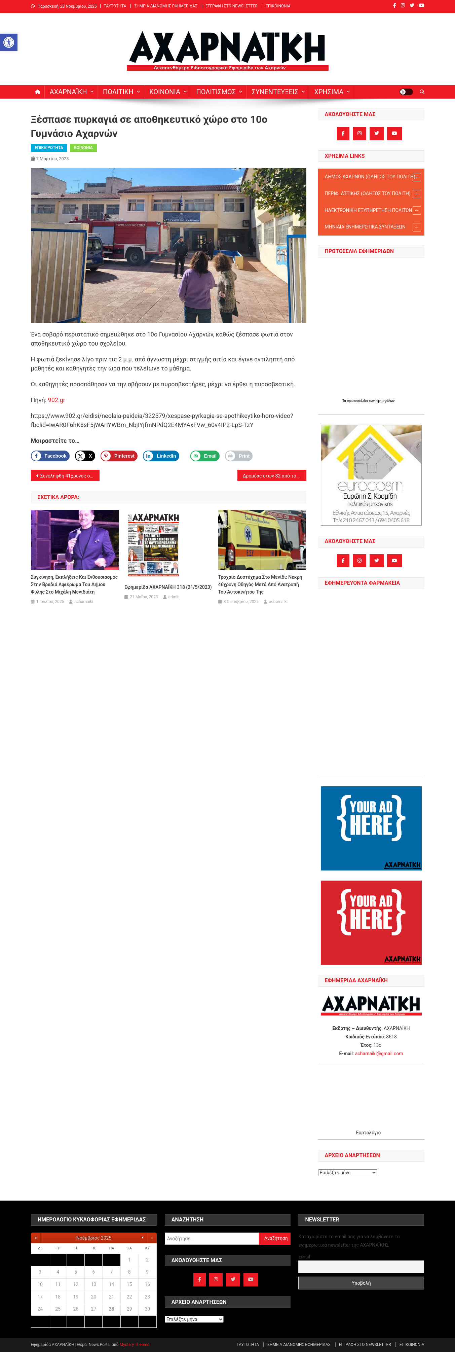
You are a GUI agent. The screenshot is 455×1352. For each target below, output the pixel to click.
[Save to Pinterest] (119, 456)
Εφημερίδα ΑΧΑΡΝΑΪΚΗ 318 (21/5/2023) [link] (168, 587)
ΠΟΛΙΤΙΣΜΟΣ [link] (216, 92)
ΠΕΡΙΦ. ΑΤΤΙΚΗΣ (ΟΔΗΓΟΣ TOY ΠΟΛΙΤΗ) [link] (373, 194)
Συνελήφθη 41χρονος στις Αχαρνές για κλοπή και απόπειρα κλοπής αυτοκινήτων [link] (70, 475)
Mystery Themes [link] (134, 1344)
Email (304, 1256)
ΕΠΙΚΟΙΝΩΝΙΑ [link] (278, 6)
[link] (8, 42)
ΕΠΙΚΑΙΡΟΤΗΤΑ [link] (49, 147)
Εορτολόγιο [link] (368, 1132)
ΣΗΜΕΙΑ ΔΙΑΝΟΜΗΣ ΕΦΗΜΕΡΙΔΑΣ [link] (165, 6)
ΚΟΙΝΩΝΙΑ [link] (164, 92)
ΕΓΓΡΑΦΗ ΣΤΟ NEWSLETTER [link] (231, 6)
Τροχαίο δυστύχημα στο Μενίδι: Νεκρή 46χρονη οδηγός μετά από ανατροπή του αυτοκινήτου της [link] (260, 584)
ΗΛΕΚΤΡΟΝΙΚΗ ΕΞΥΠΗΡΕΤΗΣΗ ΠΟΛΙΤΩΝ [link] (373, 210)
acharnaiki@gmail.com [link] (379, 1053)
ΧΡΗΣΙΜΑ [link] (328, 92)
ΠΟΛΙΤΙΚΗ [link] (118, 92)
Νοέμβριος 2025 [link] (94, 1238)
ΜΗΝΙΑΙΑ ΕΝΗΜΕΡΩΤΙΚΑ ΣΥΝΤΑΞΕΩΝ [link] (373, 227)
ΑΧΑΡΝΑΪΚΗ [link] (68, 92)
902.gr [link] (56, 399)
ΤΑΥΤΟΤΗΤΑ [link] (115, 6)
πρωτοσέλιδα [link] (358, 401)
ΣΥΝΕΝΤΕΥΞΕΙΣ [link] (275, 92)
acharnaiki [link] (83, 601)
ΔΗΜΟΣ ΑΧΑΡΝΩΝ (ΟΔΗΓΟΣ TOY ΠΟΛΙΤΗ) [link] (373, 177)
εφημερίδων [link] (385, 401)
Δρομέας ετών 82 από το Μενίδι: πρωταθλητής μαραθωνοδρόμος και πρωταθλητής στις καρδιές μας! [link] (274, 475)
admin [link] (174, 597)
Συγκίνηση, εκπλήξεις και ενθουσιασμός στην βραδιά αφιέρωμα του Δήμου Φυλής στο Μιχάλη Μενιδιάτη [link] (74, 584)
